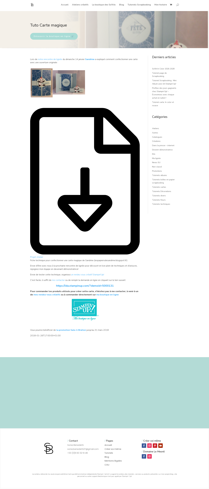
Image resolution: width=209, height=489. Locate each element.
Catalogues (157, 137)
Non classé (157, 167)
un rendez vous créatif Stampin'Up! (87, 275)
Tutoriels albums (159, 175)
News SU (156, 163)
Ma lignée (156, 158)
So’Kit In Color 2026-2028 (163, 69)
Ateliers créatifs (80, 5)
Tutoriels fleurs (159, 200)
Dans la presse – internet (163, 146)
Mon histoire (160, 5)
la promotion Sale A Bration (71, 330)
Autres (155, 133)
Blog (121, 5)
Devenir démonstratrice (162, 150)
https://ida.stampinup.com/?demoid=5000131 (85, 286)
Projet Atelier (36, 257)
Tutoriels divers (159, 196)
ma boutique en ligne (107, 295)
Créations (156, 141)
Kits (153, 154)
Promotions (157, 171)
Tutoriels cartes (159, 187)
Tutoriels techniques (161, 204)
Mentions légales (113, 461)
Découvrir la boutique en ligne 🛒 (55, 36)
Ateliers (155, 129)
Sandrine (90, 59)
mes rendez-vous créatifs (46, 295)
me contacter (58, 280)
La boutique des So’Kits (104, 5)
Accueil (64, 5)
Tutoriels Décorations (161, 191)
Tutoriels (109, 453)
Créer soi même (113, 449)
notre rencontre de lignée (50, 59)
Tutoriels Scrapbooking (139, 5)
